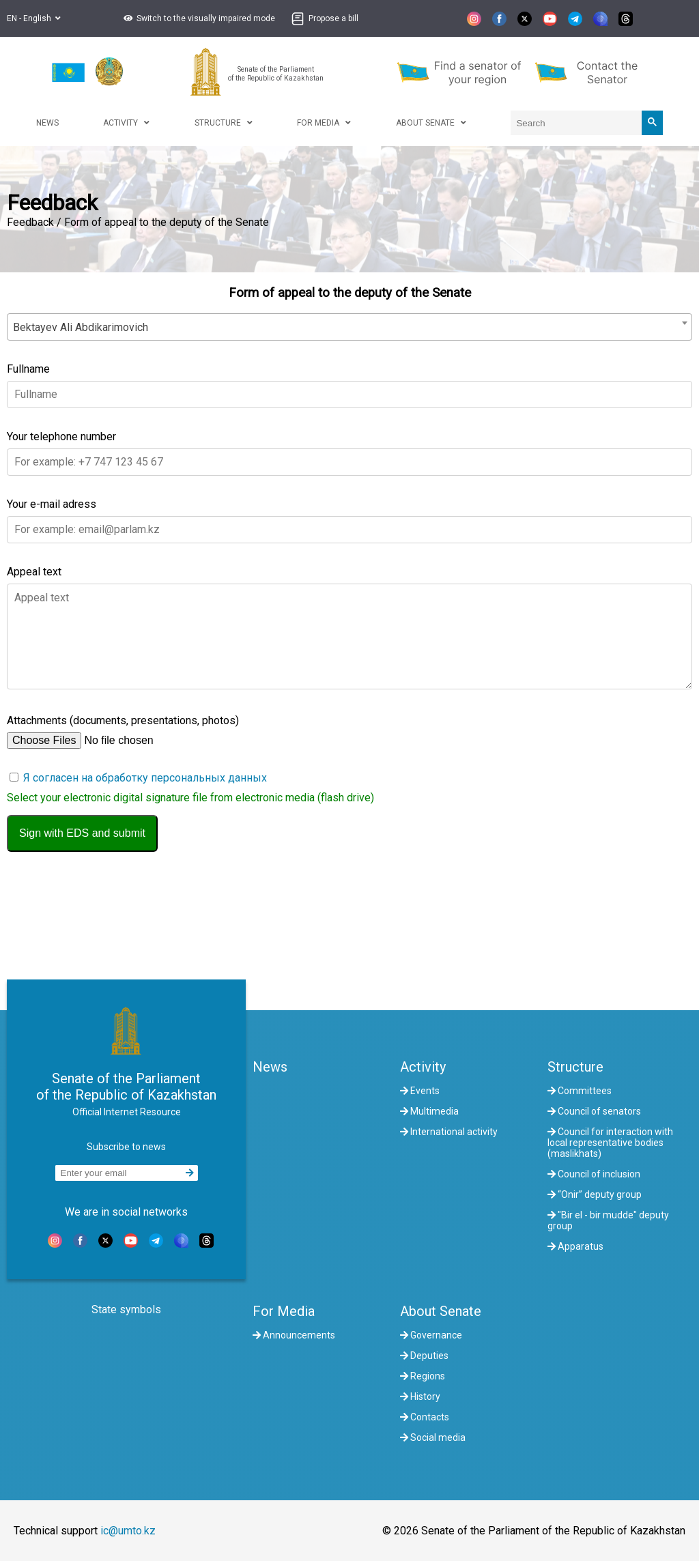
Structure (575, 1067)
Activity (423, 1067)
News (270, 1067)
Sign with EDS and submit (82, 833)
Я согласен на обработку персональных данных (145, 777)
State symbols (126, 1309)
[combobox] (349, 327)
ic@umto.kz (128, 1530)
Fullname (28, 368)
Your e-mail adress (51, 504)
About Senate (440, 1311)
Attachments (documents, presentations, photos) (123, 720)
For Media (284, 1311)
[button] (197, 18)
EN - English (34, 18)
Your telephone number (61, 436)
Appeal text (34, 571)
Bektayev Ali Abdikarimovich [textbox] (80, 327)
